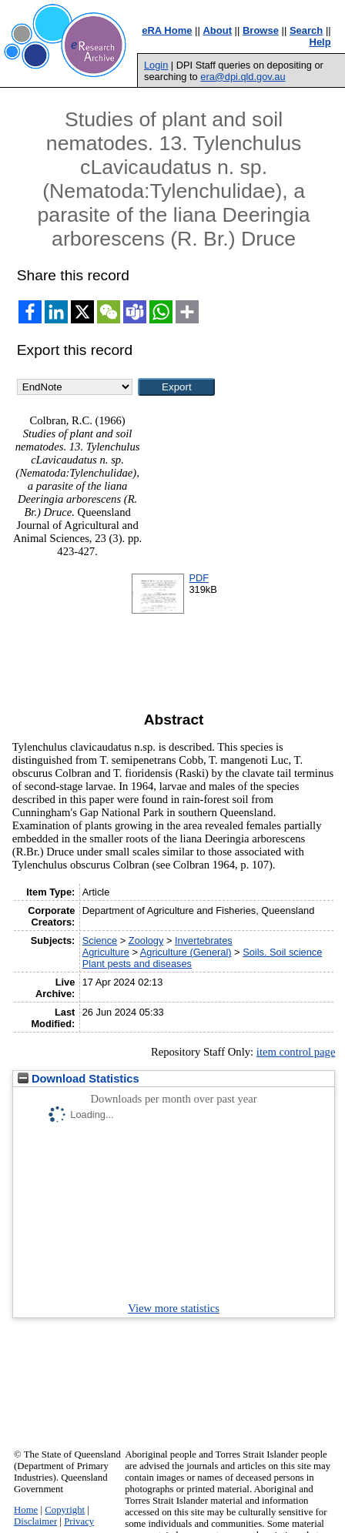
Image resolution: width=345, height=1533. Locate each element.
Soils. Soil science (282, 952)
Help (320, 42)
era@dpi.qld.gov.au (242, 76)
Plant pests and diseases (137, 963)
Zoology (146, 940)
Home (26, 1510)
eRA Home (167, 30)
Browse (261, 30)
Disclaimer (35, 1521)
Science (100, 940)
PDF (199, 578)
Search (306, 30)
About (217, 30)
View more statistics (173, 1308)
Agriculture (105, 952)
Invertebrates (204, 940)
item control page (296, 1052)
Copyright (65, 1510)
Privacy (79, 1521)
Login (156, 65)
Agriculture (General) (186, 952)
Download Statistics (78, 1079)
